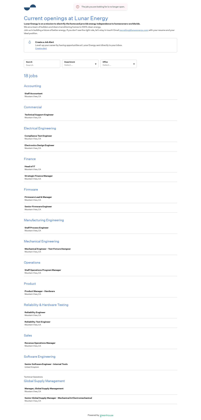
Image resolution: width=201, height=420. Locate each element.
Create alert (41, 48)
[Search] (42, 65)
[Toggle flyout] (95, 64)
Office (105, 62)
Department (69, 62)
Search (29, 62)
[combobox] (64, 65)
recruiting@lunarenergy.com (134, 30)
